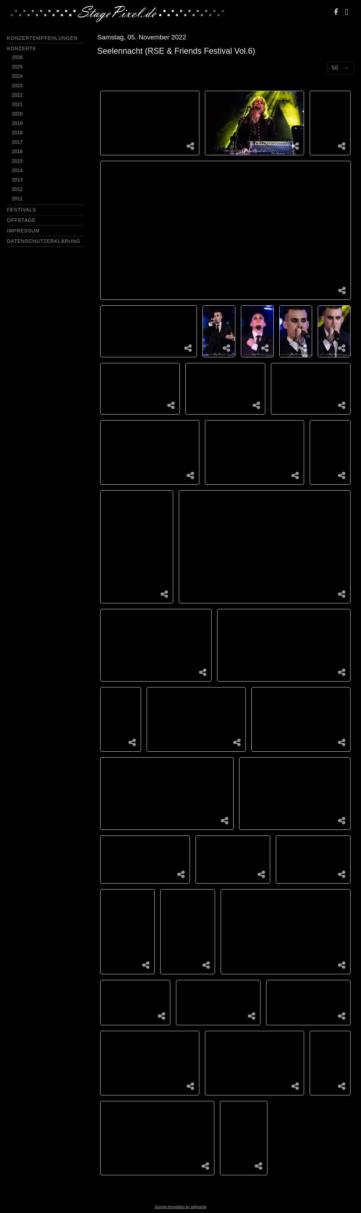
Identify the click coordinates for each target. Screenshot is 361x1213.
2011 (17, 198)
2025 (17, 66)
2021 (17, 104)
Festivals (21, 210)
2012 (17, 189)
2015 (17, 161)
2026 (17, 57)
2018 (17, 132)
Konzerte (21, 48)
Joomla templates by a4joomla (181, 1207)
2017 (17, 142)
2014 (17, 170)
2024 (17, 76)
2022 (17, 95)
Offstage (21, 220)
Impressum (23, 230)
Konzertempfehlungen (42, 38)
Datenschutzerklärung (43, 241)
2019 (17, 123)
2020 (17, 114)
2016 (17, 151)
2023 (17, 85)
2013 (17, 180)
